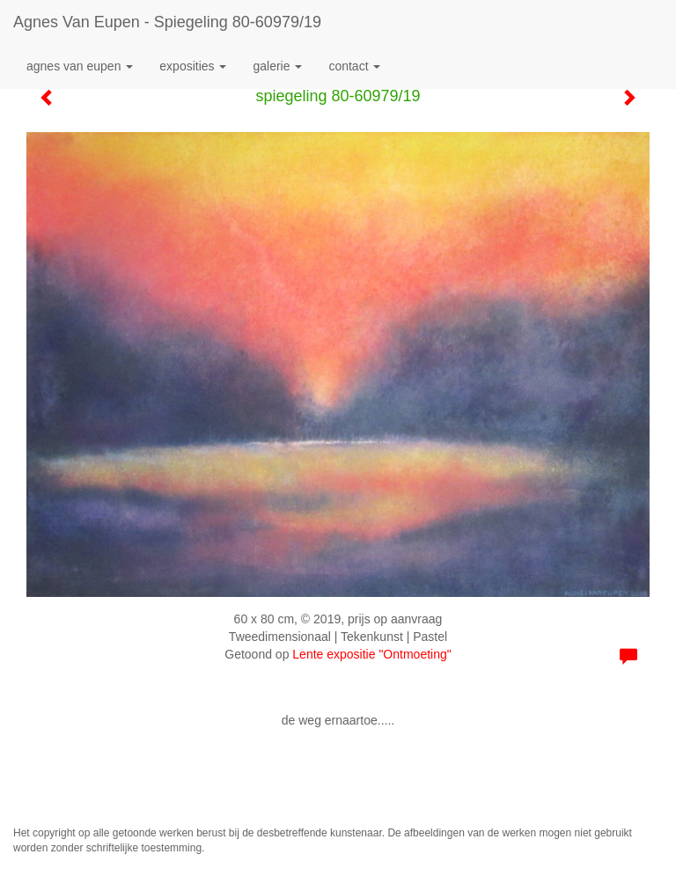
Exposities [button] (192, 66)
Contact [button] (354, 66)
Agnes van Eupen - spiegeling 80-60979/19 (167, 22)
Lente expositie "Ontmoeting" (371, 654)
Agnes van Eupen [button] (79, 66)
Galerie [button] (277, 66)
